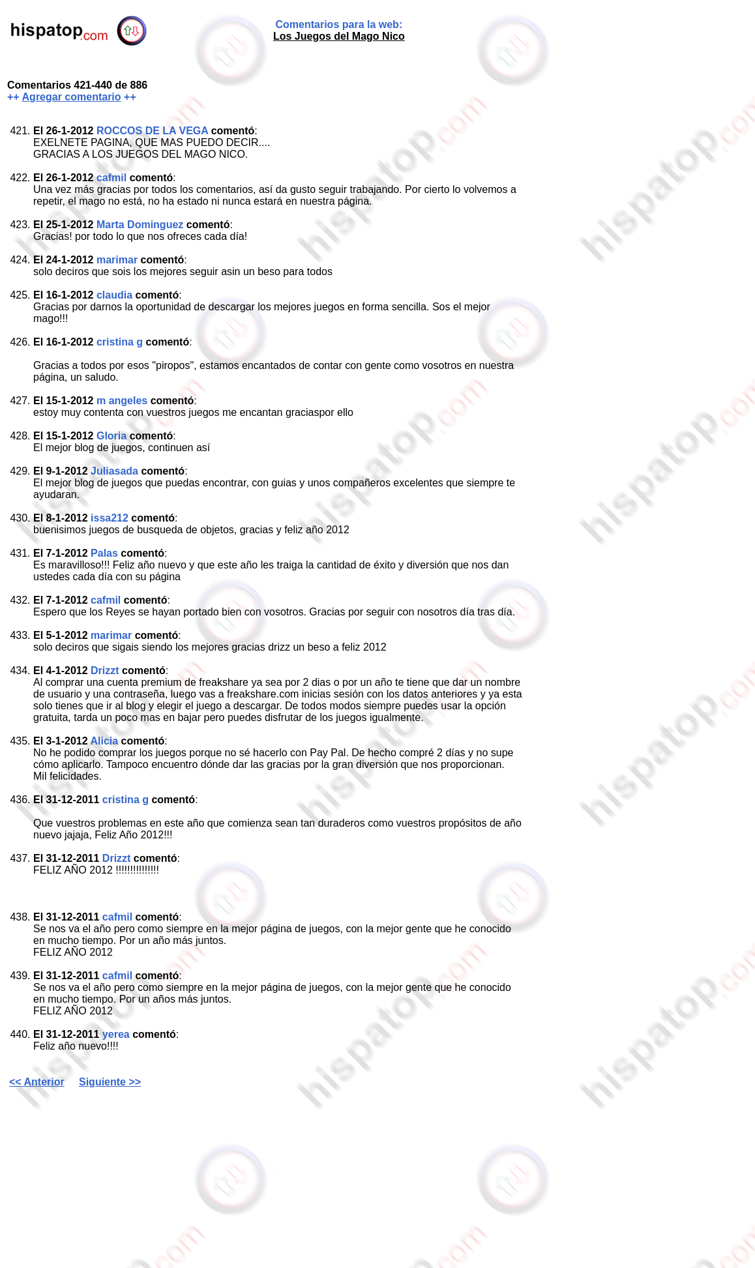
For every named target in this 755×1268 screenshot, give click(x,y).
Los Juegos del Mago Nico (339, 36)
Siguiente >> (110, 1081)
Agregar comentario (71, 96)
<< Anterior (37, 1081)
